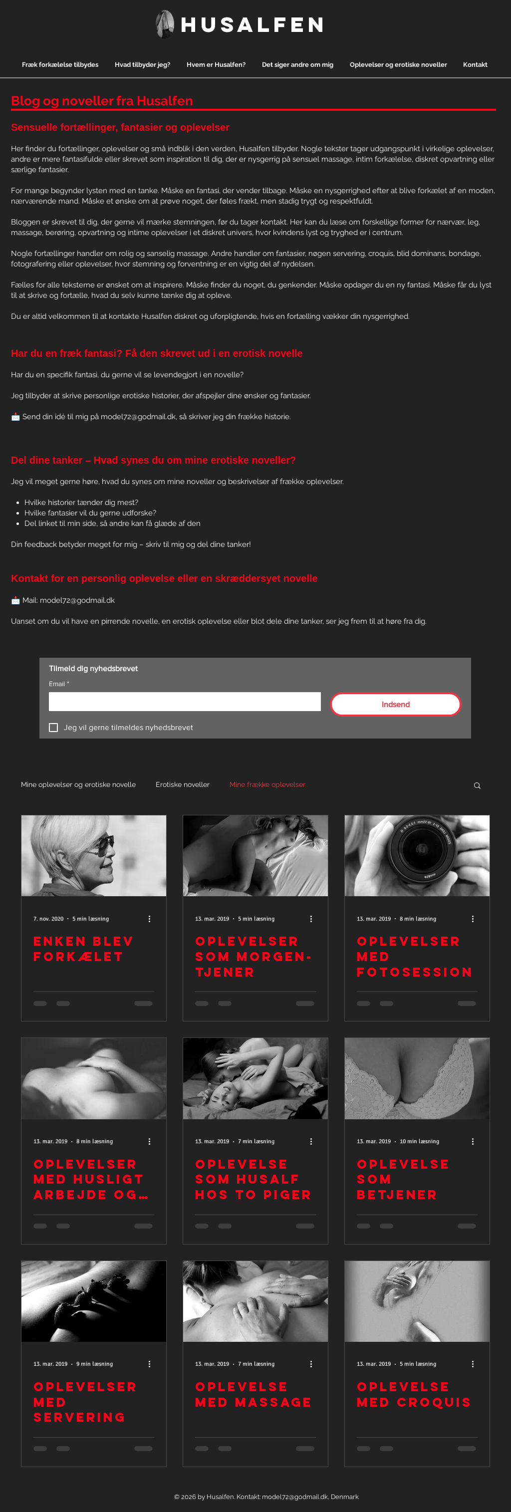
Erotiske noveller (183, 784)
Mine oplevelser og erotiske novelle (78, 784)
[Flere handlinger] (153, 919)
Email (59, 684)
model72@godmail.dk (138, 416)
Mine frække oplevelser (267, 784)
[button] (477, 786)
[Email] (182, 701)
